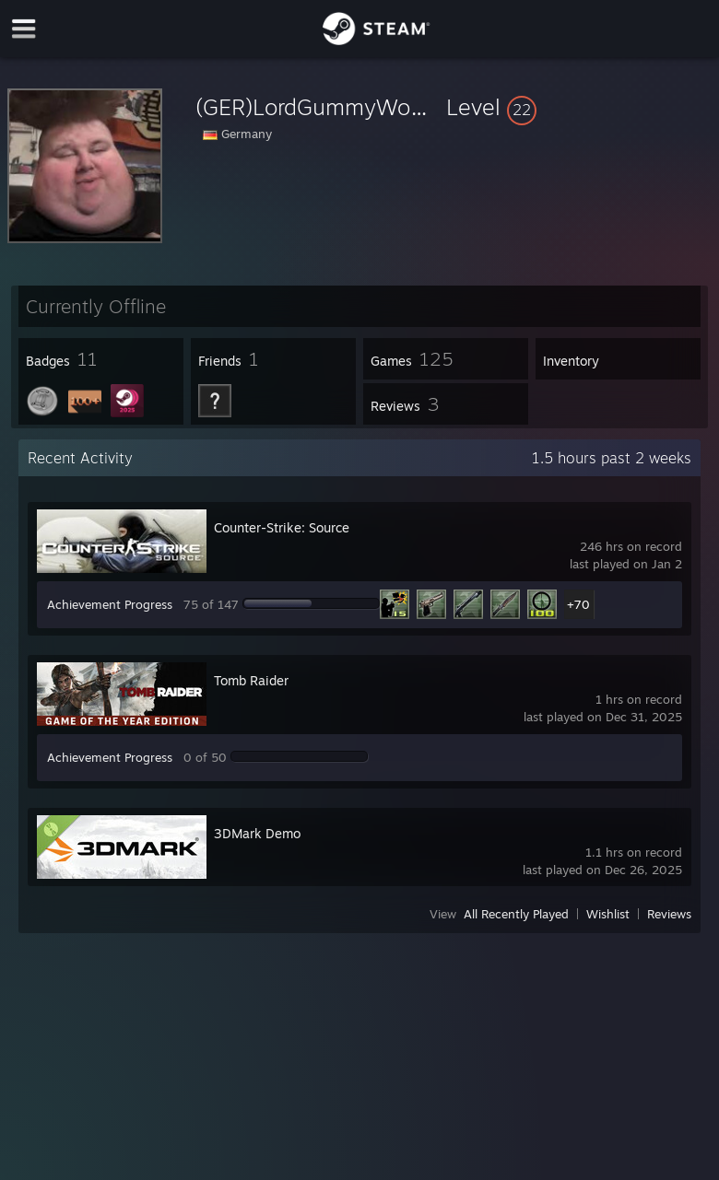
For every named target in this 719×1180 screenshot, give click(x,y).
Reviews (669, 913)
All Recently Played (516, 913)
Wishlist (608, 913)
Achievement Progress (109, 604)
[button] (579, 106)
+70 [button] (578, 604)
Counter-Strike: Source (281, 527)
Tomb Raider (251, 680)
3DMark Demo (257, 833)
